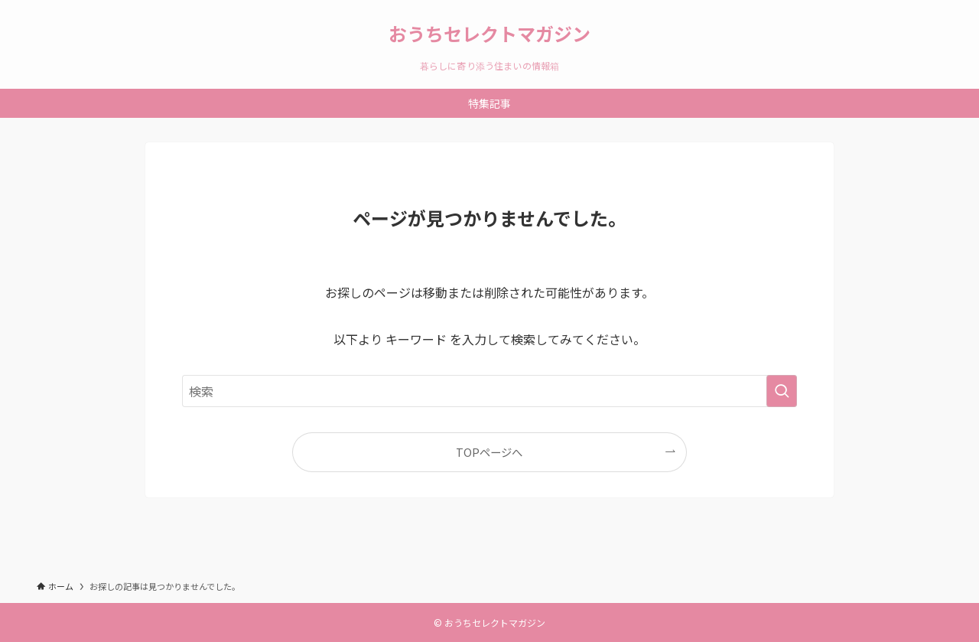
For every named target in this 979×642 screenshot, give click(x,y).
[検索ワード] (489, 391)
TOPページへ (489, 452)
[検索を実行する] (781, 391)
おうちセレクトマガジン (489, 33)
